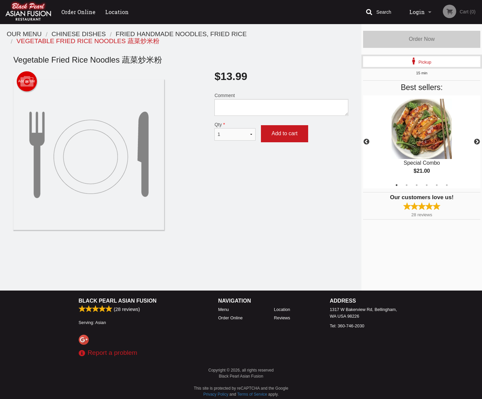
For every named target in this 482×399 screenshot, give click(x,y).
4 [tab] (426, 185)
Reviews (282, 317)
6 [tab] (446, 185)
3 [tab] (416, 185)
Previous (366, 142)
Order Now (421, 39)
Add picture (26, 81)
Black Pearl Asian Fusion (118, 301)
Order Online (78, 11)
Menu (223, 309)
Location (117, 11)
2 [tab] (406, 185)
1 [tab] (396, 185)
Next (477, 142)
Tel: (347, 325)
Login (417, 11)
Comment (281, 104)
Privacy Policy (215, 394)
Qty (234, 131)
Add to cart (284, 133)
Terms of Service (252, 394)
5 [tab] (436, 185)
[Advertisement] (180, 251)
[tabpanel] (422, 142)
